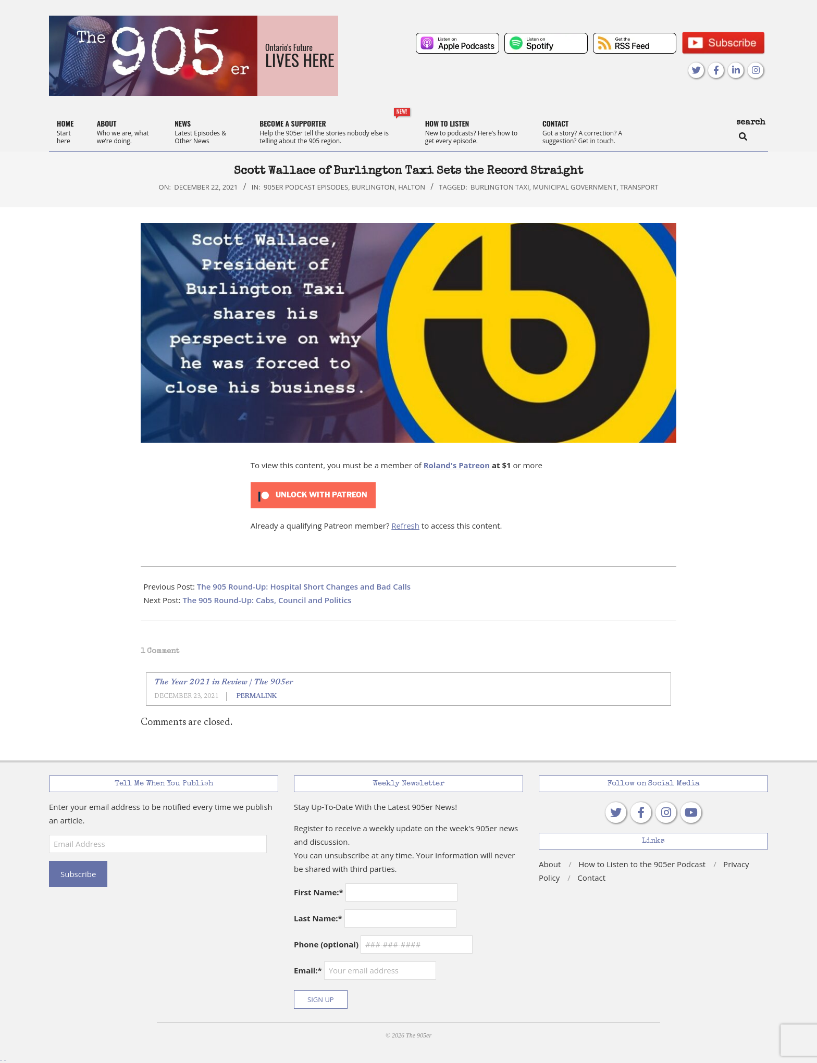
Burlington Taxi (500, 187)
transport (639, 187)
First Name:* (318, 892)
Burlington (373, 187)
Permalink (257, 696)
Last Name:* (318, 918)
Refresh (405, 525)
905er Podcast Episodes (306, 187)
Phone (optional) (326, 944)
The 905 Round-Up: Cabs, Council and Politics (266, 600)
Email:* (365, 970)
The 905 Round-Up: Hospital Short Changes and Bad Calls (304, 586)
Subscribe (78, 874)
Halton (411, 187)
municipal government (574, 187)
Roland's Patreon (457, 465)
